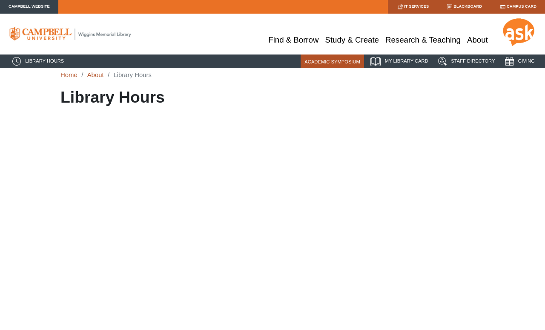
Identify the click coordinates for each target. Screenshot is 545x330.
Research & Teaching (423, 39)
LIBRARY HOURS (37, 61)
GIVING (519, 61)
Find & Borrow (293, 39)
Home (68, 74)
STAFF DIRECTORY (465, 61)
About (477, 39)
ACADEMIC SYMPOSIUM (332, 61)
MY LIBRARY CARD (398, 61)
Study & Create (352, 39)
